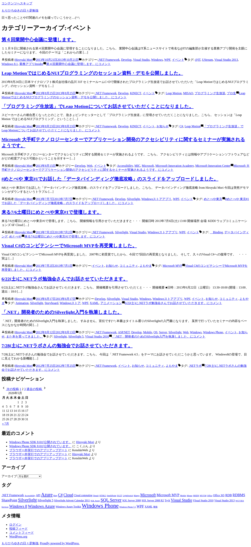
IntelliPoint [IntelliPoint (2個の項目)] (111, 495)
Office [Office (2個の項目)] (209, 495)
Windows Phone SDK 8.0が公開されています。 (40, 442)
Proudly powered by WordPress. (59, 543)
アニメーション (111, 303)
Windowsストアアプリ (156, 199)
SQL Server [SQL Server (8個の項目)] (111, 499)
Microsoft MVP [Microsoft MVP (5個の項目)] (168, 495)
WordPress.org (18, 536)
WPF (167, 59)
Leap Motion (174, 93)
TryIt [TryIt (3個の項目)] (167, 500)
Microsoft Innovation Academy (174, 165)
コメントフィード (21, 532)
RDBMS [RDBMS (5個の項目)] (239, 495)
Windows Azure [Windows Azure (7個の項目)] (41, 506)
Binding (216, 232)
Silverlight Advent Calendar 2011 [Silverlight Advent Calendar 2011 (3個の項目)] (72, 500)
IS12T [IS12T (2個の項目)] (119, 495)
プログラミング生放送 (210, 93)
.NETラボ (195, 365)
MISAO (188, 93)
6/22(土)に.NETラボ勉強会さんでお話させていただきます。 (65, 278)
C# (181, 126)
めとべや (15, 236)
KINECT (135, 93)
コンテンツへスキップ (17, 3)
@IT (198, 59)
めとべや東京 (213, 199)
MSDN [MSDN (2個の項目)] (196, 495)
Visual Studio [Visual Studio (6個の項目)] (181, 500)
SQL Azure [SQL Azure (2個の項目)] (95, 501)
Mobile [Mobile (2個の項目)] (183, 495)
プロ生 (231, 93)
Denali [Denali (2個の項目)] (96, 495)
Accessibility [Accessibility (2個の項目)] (30, 495)
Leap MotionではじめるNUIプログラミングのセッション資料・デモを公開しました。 (92, 73)
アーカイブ (9, 476)
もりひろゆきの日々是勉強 (20, 10)
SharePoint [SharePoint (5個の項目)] (9, 500)
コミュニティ (129, 265)
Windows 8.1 (10, 64)
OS (155, 332)
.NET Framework (109, 59)
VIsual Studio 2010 (97, 336)
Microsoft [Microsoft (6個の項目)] (148, 495)
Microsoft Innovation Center (212, 165)
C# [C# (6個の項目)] (60, 495)
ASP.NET (124, 332)
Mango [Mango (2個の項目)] (137, 495)
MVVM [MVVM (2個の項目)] (203, 495)
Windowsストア (70, 303)
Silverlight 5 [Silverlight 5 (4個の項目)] (45, 500)
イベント (178, 59)
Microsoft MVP (172, 265)
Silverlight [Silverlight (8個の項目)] (27, 499)
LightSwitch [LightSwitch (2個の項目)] (128, 495)
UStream (207, 59)
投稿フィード (18, 528)
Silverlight (133, 199)
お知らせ (162, 126)
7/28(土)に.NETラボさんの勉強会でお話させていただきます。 (67, 345)
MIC (137, 165)
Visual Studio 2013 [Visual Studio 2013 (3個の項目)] (224, 500)
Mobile (147, 332)
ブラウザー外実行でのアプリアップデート (38, 450)
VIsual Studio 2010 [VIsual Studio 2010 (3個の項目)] (203, 500)
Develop (126, 59)
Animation (21, 303)
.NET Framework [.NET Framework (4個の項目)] (13, 495)
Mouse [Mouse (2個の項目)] (189, 495)
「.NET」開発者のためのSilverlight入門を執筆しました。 (62, 312)
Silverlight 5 (76, 336)
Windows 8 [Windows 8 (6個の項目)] (18, 506)
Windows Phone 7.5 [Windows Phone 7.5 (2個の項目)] (127, 507)
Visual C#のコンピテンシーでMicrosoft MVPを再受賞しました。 (69, 245)
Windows (157, 59)
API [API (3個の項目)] (38, 495)
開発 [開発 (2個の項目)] (155, 507)
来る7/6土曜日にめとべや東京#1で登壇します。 (52, 212)
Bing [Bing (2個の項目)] (55, 495)
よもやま (146, 265)
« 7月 (5, 423)
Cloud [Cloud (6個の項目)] (68, 495)
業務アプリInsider (31, 64)
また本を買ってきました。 (24, 336)
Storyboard (51, 303)
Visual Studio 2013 (226, 59)
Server (163, 332)
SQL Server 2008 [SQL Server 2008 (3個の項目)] (131, 500)
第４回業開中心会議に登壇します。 (39, 39)
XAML (94, 303)
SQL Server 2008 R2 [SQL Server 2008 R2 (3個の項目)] (153, 500)
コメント (78, 64)
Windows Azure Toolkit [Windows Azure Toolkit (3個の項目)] (68, 506)
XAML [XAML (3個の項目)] (149, 506)
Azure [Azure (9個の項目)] (47, 494)
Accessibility (125, 165)
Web (89, 165)
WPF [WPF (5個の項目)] (140, 506)
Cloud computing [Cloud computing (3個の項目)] (83, 495)
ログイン (15, 524)
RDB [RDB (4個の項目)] (228, 495)
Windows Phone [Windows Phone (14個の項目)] (100, 506)
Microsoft (148, 165)
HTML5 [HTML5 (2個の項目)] (102, 495)
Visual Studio (141, 59)
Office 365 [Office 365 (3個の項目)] (219, 495)
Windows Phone (213, 332)
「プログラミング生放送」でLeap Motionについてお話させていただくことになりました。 (98, 106)
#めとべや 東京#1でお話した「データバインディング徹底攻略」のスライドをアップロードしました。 (110, 178)
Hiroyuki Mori (24, 59)
